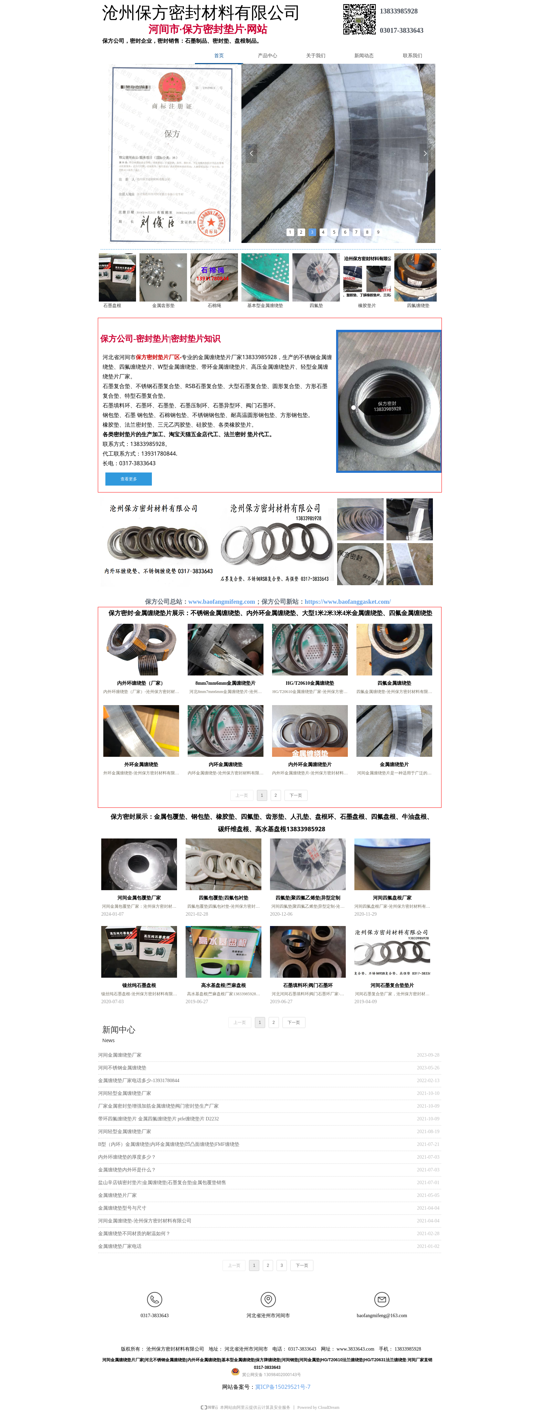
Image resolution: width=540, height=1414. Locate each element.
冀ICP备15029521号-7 (283, 1387)
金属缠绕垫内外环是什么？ (127, 1169)
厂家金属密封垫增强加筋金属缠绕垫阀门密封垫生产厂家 (158, 1106)
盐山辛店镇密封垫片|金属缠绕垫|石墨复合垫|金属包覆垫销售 (162, 1182)
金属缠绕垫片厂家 (117, 1195)
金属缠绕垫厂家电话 (120, 1246)
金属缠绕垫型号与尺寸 (122, 1208)
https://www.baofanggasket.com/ (349, 601)
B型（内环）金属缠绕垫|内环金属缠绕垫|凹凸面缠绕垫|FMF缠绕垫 (168, 1144)
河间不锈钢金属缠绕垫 (122, 1067)
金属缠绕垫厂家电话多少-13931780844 (138, 1080)
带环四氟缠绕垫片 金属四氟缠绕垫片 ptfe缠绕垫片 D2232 (158, 1118)
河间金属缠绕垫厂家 (120, 1055)
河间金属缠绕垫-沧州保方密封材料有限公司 (144, 1220)
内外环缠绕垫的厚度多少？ (127, 1157)
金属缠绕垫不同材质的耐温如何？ (134, 1233)
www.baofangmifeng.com (221, 601)
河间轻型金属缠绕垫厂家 (124, 1093)
